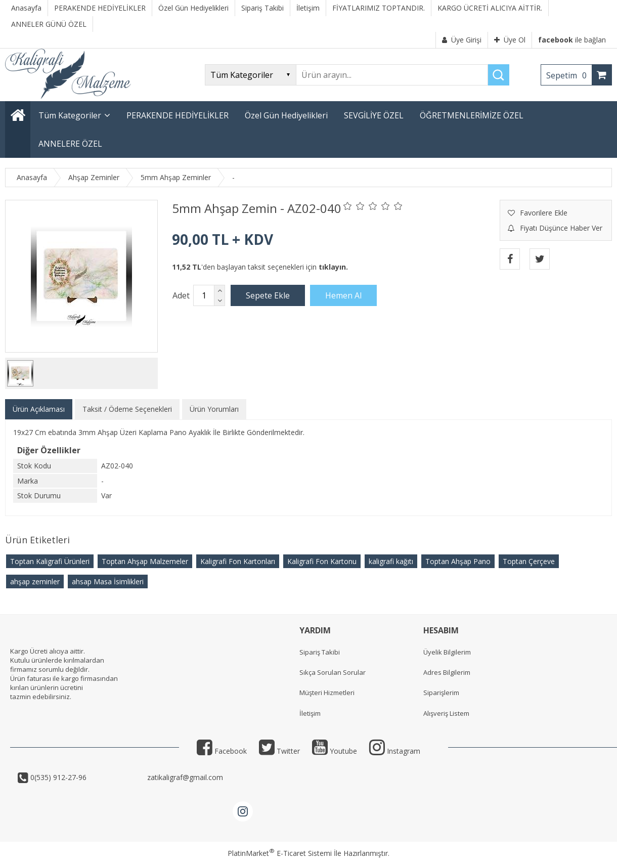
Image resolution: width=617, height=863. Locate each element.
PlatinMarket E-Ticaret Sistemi (280, 853)
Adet (181, 295)
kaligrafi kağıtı (391, 561)
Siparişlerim (441, 692)
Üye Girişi (461, 40)
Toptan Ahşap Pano (458, 561)
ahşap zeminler (35, 581)
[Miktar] (203, 295)
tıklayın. (333, 267)
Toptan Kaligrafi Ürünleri (50, 561)
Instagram (394, 751)
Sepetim (569, 75)
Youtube (334, 751)
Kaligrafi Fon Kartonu (322, 561)
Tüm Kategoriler (69, 115)
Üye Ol (509, 40)
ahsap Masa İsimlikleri (108, 581)
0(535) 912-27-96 (86, 777)
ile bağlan (572, 40)
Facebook (222, 751)
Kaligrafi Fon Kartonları (237, 561)
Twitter (279, 751)
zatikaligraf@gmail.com (184, 777)
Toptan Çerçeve (529, 561)
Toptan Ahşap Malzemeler (145, 561)
